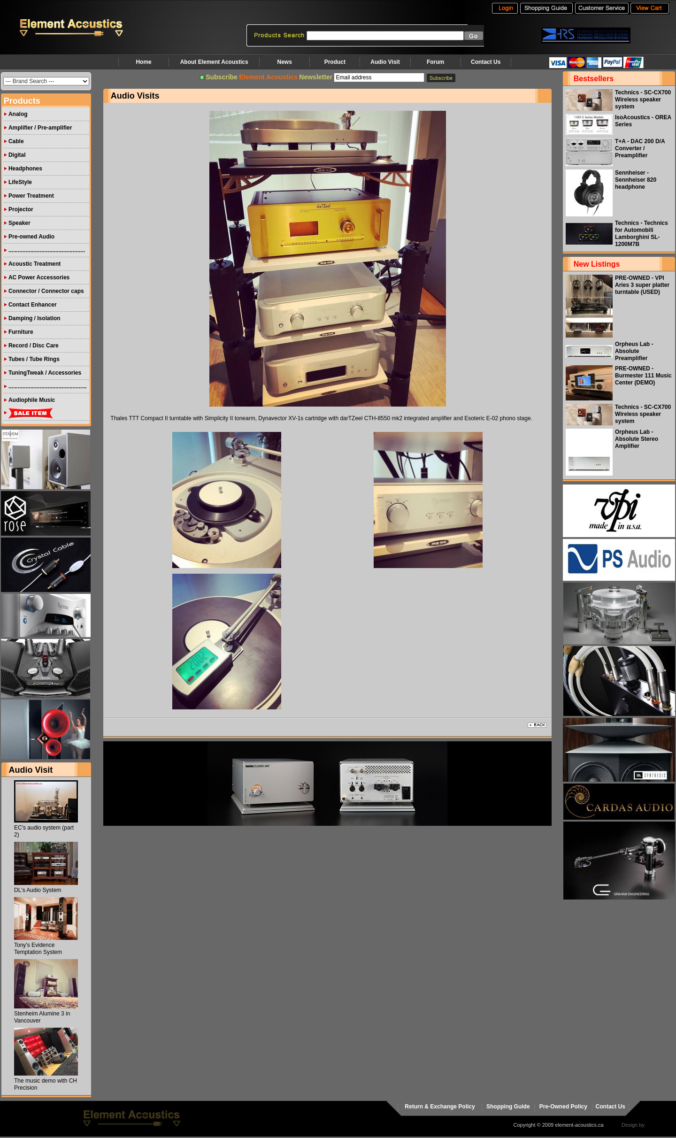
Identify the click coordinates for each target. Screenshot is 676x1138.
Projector (20, 209)
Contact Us (485, 62)
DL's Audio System (37, 890)
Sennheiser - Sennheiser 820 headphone (635, 179)
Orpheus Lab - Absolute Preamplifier (634, 351)
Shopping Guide (508, 1106)
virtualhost (657, 1125)
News (284, 62)
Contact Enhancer (32, 304)
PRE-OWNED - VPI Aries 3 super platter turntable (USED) (642, 285)
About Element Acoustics (214, 62)
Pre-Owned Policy (563, 1106)
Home (143, 62)
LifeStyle (20, 182)
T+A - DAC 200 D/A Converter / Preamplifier (640, 148)
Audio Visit (384, 62)
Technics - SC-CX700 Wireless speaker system (643, 99)
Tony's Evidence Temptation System (38, 948)
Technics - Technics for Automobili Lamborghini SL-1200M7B (641, 233)
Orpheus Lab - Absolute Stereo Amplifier (636, 439)
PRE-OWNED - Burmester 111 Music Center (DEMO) (643, 375)
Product (335, 62)
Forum (435, 62)
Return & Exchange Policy (440, 1106)
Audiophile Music (31, 400)
